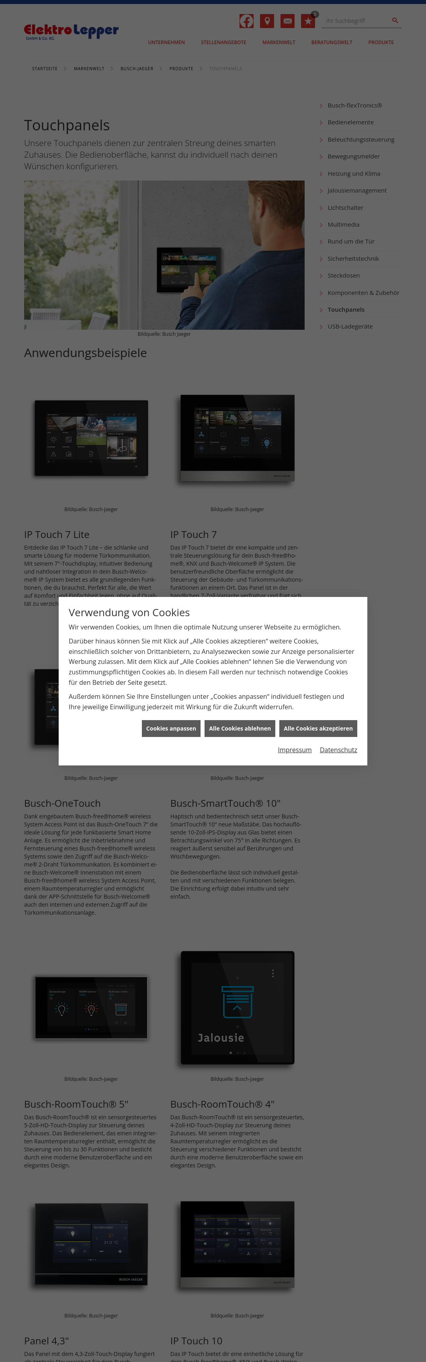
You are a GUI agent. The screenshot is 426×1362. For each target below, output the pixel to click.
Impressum (294, 749)
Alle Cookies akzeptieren (318, 728)
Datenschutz (338, 749)
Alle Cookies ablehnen (240, 728)
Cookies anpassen (171, 728)
